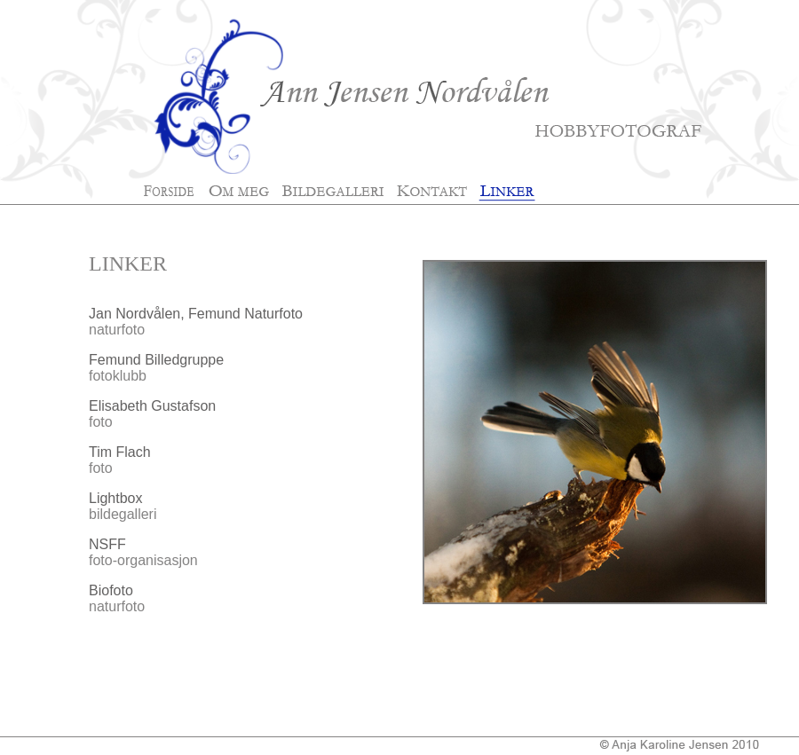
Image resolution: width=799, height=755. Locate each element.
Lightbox (116, 498)
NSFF (107, 544)
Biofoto (111, 590)
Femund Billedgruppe (156, 359)
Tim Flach (120, 452)
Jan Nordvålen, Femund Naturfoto (196, 313)
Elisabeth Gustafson (152, 405)
